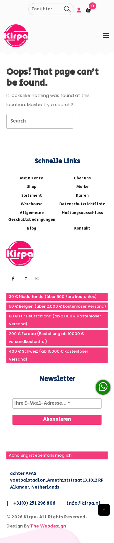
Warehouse (32, 204)
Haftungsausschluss (82, 213)
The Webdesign (48, 526)
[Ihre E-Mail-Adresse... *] (56, 403)
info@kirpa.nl (84, 503)
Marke (82, 187)
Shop (31, 187)
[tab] (106, 35)
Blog (31, 228)
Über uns (82, 178)
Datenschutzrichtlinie (82, 204)
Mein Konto (31, 178)
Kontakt (82, 228)
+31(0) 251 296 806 (34, 503)
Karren (82, 196)
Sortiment (31, 196)
